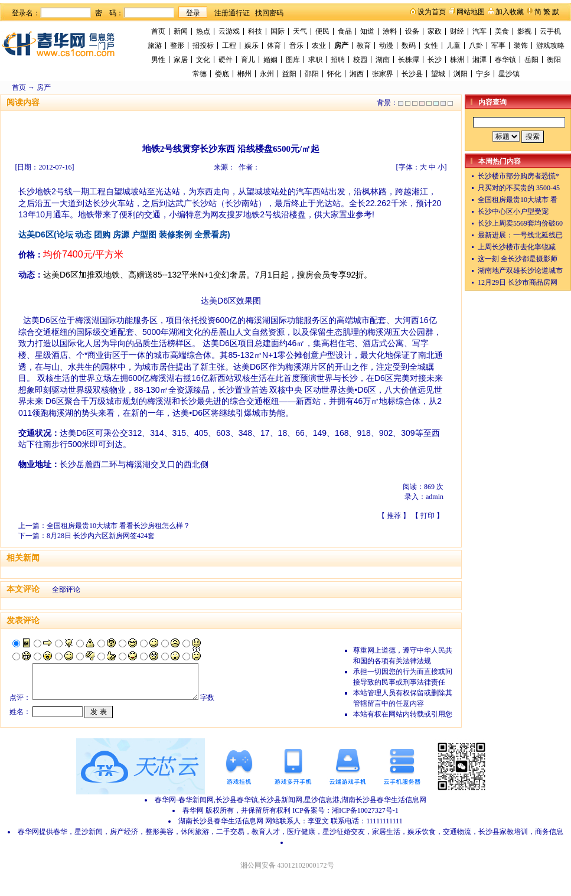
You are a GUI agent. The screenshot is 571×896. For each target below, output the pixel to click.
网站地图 (470, 12)
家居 (181, 60)
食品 (345, 31)
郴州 (244, 74)
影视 (524, 31)
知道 (367, 31)
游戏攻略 (550, 45)
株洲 (457, 60)
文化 (203, 60)
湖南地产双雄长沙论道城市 (520, 270)
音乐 (296, 45)
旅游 (155, 45)
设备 (412, 31)
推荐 (394, 515)
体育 (274, 45)
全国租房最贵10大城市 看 (517, 200)
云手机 (550, 31)
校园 (360, 60)
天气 (300, 31)
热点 (203, 31)
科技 (255, 31)
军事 (498, 45)
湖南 (383, 60)
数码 (409, 45)
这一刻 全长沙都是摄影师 (517, 259)
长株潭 (408, 60)
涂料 (390, 31)
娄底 (222, 74)
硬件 (225, 60)
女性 (431, 45)
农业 (319, 45)
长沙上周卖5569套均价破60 (520, 223)
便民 (322, 31)
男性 (158, 60)
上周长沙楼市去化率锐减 (517, 247)
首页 (158, 31)
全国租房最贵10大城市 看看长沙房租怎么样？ (118, 526)
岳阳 (531, 60)
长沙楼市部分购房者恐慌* (518, 176)
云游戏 (229, 31)
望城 (438, 74)
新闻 (181, 31)
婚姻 (270, 60)
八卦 (476, 45)
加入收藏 (509, 12)
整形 (177, 45)
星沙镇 (509, 74)
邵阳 (312, 74)
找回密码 (269, 13)
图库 (293, 60)
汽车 (479, 31)
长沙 (435, 60)
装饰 (521, 45)
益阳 (289, 74)
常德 (199, 74)
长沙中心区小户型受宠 (513, 211)
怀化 (334, 74)
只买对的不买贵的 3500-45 (519, 188)
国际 (277, 31)
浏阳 (460, 74)
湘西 (357, 74)
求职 (315, 60)
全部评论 (66, 589)
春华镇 (505, 60)
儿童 (453, 45)
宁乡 (483, 74)
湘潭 (479, 60)
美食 (502, 31)
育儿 (248, 60)
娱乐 (251, 45)
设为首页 (431, 12)
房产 (341, 45)
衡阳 (554, 60)
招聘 (338, 60)
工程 (229, 45)
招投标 (203, 45)
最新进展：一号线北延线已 (520, 235)
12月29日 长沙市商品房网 (517, 282)
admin (434, 497)
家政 (435, 31)
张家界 (382, 74)
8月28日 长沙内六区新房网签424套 (101, 536)
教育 (364, 45)
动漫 (386, 45)
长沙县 (412, 74)
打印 (427, 515)
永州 (267, 74)
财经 (457, 31)
